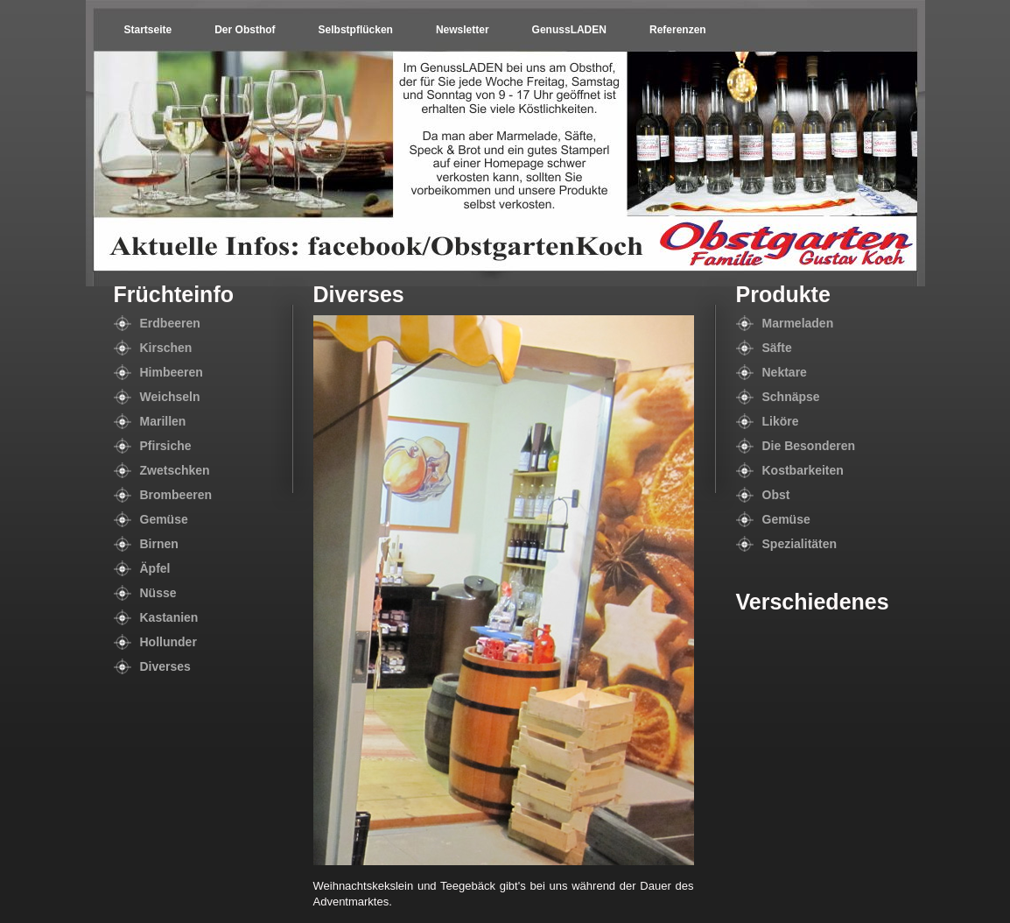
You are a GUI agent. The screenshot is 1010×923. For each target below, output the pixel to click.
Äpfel (155, 568)
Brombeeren (176, 495)
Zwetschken (175, 470)
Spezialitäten (800, 544)
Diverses (165, 666)
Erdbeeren (170, 323)
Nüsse (158, 593)
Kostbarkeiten (803, 470)
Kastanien (169, 617)
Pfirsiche (166, 446)
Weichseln (170, 397)
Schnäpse (791, 397)
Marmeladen (798, 323)
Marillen (163, 421)
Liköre (780, 421)
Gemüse (164, 519)
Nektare (784, 372)
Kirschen (166, 348)
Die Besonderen (809, 446)
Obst (776, 495)
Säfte (777, 348)
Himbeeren (171, 372)
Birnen (159, 544)
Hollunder (168, 642)
